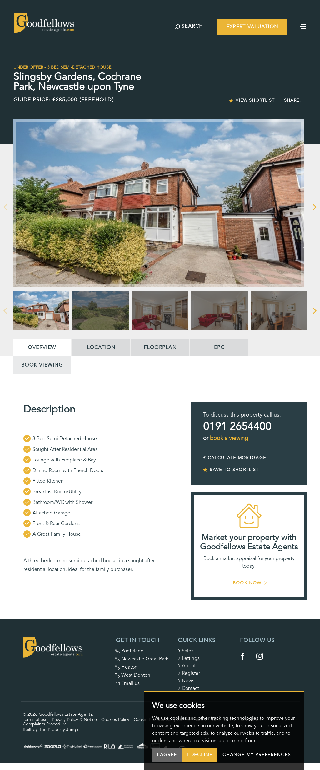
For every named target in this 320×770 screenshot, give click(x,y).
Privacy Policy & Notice (74, 719)
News (186, 681)
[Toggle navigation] (303, 25)
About (187, 666)
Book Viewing (42, 365)
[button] (5, 207)
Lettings (189, 658)
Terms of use (35, 719)
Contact (188, 688)
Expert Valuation (252, 27)
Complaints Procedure (45, 724)
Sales (185, 651)
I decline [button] (199, 755)
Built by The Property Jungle (51, 729)
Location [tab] (101, 347)
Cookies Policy (115, 719)
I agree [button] (167, 755)
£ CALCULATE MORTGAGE (234, 458)
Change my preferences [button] (256, 755)
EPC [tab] (219, 347)
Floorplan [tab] (160, 347)
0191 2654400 (237, 426)
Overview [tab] (42, 347)
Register (189, 673)
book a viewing (229, 438)
